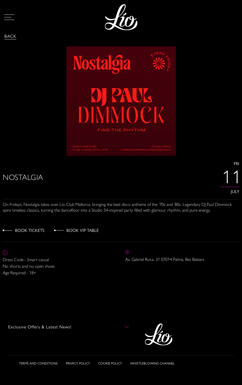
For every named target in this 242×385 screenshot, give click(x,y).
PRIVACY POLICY (78, 363)
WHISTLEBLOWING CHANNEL (152, 363)
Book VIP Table (82, 230)
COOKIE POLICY (110, 363)
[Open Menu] (9, 17)
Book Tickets (29, 230)
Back (10, 36)
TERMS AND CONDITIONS (38, 363)
